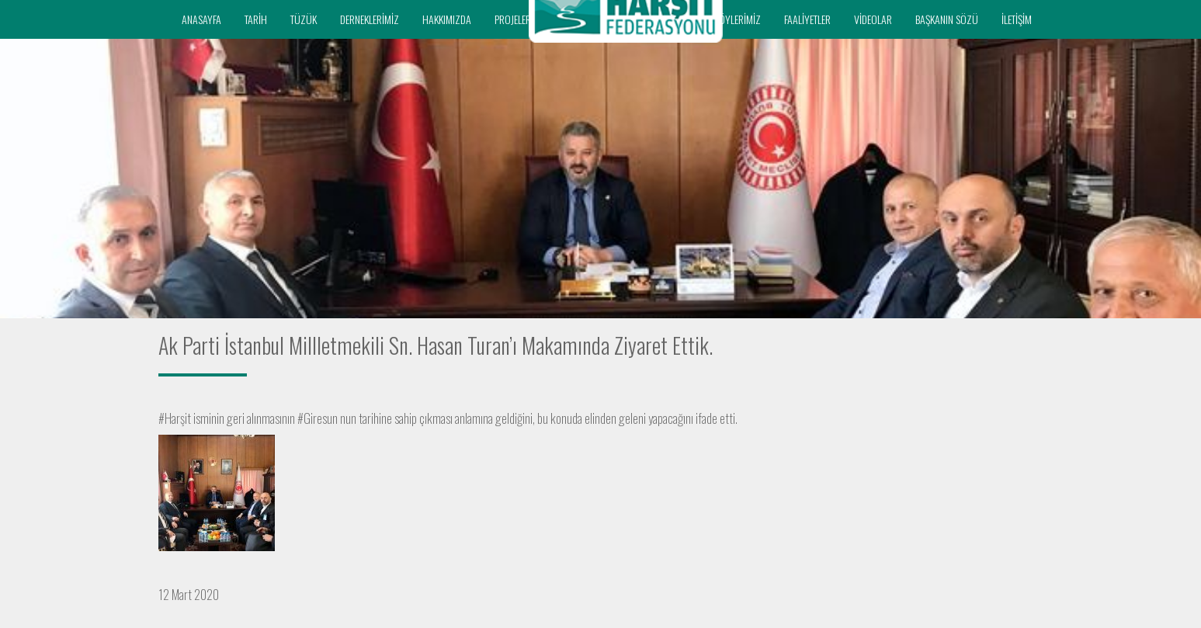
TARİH (256, 19)
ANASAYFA (201, 19)
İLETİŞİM (1016, 19)
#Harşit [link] (174, 418)
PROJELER (513, 19)
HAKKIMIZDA (446, 19)
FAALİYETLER (807, 19)
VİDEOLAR (873, 19)
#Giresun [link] (317, 418)
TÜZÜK (303, 19)
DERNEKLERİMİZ (369, 19)
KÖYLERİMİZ (737, 19)
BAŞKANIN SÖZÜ (946, 19)
